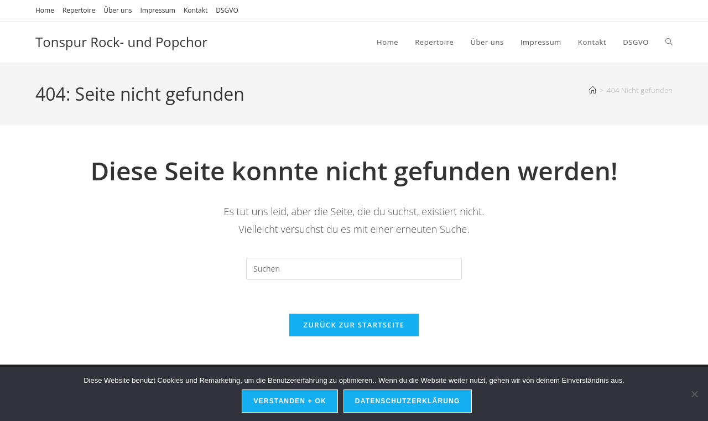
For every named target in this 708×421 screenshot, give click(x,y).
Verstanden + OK (289, 401)
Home (44, 10)
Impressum (157, 10)
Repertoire (79, 10)
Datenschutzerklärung (407, 401)
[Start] (592, 90)
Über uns (117, 10)
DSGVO (227, 10)
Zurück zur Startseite (354, 325)
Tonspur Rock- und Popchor (121, 42)
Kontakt (195, 10)
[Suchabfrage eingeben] (354, 269)
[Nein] (694, 393)
